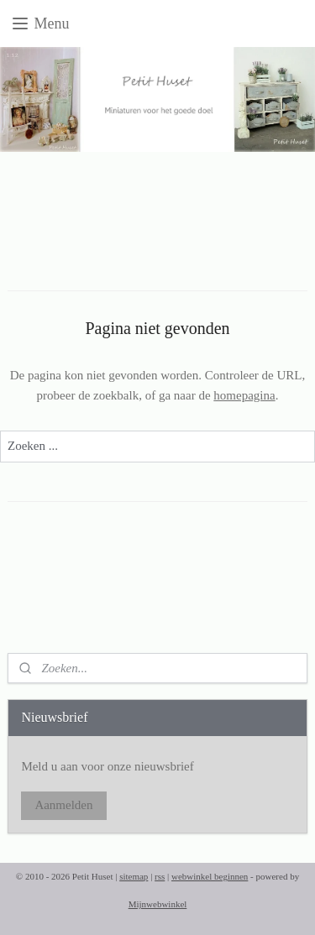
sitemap (133, 876)
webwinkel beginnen (209, 876)
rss (160, 876)
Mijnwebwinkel (158, 904)
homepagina (244, 395)
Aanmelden (63, 805)
